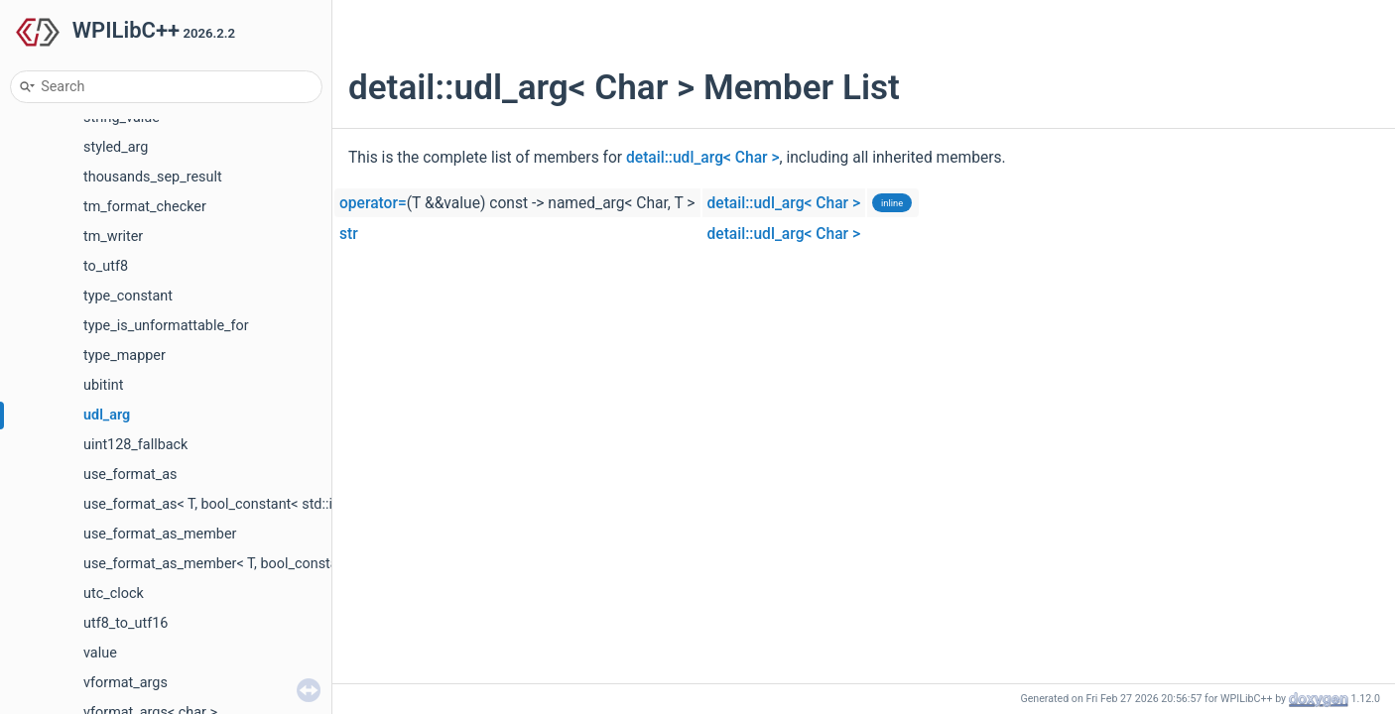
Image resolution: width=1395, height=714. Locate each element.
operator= (373, 203)
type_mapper (124, 355)
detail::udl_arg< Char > (703, 158)
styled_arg (115, 147)
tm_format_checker (144, 206)
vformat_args (125, 682)
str (348, 234)
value (100, 653)
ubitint (103, 385)
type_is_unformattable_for (166, 325)
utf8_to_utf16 (125, 623)
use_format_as (130, 474)
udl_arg (106, 415)
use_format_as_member (159, 534)
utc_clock (113, 593)
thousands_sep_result (152, 177)
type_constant (128, 296)
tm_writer (113, 236)
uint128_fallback (135, 444)
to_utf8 (105, 266)
